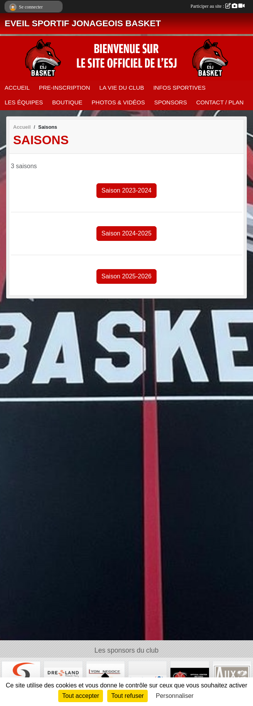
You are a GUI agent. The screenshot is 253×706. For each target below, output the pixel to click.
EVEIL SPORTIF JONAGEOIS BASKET (83, 23)
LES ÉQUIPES (24, 102)
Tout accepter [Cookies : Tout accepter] (80, 695)
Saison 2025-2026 (126, 276)
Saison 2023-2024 (126, 190)
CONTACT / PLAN (220, 102)
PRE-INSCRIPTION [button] (64, 87)
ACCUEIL (17, 87)
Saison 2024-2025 (126, 233)
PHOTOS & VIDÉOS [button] (118, 102)
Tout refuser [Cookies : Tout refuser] (127, 695)
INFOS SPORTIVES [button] (179, 87)
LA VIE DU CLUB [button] (122, 87)
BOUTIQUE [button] (67, 102)
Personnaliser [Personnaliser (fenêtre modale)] (175, 695)
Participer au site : (218, 6)
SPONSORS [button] (170, 102)
